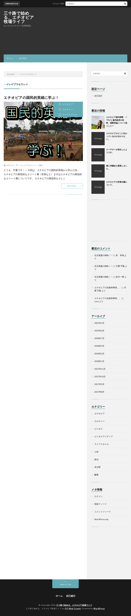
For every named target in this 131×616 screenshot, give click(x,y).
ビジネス (98, 428)
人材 (96, 451)
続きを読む (72, 186)
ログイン (98, 496)
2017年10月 (100, 376)
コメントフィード (102, 511)
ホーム (10, 58)
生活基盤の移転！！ (103, 255)
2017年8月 (99, 392)
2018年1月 (99, 361)
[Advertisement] (92, 31)
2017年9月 (99, 384)
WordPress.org (101, 519)
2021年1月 (99, 323)
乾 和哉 (120, 255)
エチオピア (68, 104)
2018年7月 (99, 338)
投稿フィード (100, 504)
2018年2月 (99, 353)
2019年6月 (99, 330)
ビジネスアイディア (103, 436)
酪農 (96, 474)
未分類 (97, 467)
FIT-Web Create (73, 608)
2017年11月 (100, 369)
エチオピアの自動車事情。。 (107, 287)
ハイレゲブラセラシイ (27, 165)
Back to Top (65, 584)
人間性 (40, 165)
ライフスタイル (70, 114)
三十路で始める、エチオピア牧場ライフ (19, 17)
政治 (96, 459)
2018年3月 (99, 346)
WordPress (99, 608)
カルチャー (68, 109)
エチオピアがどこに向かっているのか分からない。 (116, 136)
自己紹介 (23, 58)
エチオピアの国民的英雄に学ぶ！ (31, 97)
